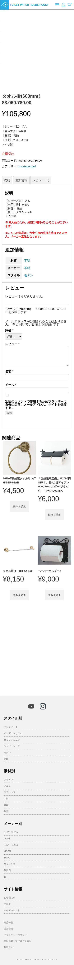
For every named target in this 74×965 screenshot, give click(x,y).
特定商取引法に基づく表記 (17, 941)
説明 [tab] (7, 180)
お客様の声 (9, 897)
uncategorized (27, 166)
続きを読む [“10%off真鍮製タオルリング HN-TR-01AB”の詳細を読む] (19, 506)
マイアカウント (12, 910)
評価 (9, 330)
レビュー (12, 344)
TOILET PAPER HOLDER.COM (29, 5)
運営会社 (8, 928)
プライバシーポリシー (15, 935)
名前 (9, 371)
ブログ (7, 904)
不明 (27, 260)
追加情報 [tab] (21, 180)
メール (10, 384)
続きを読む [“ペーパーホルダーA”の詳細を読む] (54, 595)
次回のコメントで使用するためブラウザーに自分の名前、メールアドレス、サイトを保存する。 (36, 404)
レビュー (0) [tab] (40, 180)
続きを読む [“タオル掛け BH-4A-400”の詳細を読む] (19, 595)
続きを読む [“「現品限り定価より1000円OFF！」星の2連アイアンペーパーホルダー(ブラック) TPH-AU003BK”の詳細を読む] (54, 514)
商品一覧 (8, 922)
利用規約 (8, 947)
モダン (28, 275)
